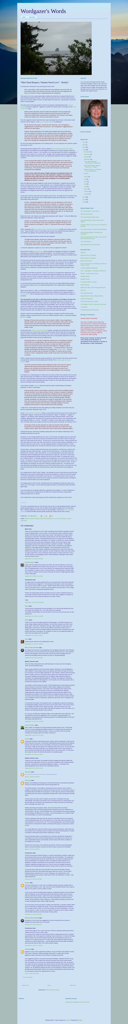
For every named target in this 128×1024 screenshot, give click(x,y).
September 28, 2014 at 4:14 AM (34, 768)
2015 (84, 147)
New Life (83, 290)
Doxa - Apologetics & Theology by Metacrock (93, 271)
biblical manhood (30, 518)
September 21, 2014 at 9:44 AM (34, 635)
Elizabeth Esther (85, 276)
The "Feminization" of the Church (90, 211)
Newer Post (25, 985)
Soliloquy (28, 949)
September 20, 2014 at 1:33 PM (34, 616)
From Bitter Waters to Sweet (89, 282)
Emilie (27, 620)
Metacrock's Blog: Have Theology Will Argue (93, 287)
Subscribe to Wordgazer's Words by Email (77, 1002)
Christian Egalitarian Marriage (89, 268)
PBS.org (24, 317)
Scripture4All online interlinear (33, 413)
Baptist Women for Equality (88, 255)
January (86, 194)
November (87, 154)
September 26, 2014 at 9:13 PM (34, 754)
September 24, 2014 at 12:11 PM (34, 735)
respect (69, 518)
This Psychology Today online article (62, 148)
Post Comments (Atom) (52, 990)
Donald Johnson (30, 562)
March (86, 189)
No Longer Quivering (86, 293)
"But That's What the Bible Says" (90, 217)
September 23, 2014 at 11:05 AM (34, 721)
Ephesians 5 (50, 518)
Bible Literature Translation (88, 258)
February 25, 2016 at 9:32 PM (33, 914)
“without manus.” (62, 349)
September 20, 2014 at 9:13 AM (34, 576)
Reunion (86, 173)
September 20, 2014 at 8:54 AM (34, 558)
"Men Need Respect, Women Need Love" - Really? (92, 166)
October (86, 157)
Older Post (73, 985)
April (85, 186)
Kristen (27, 739)
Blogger (80, 1020)
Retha (27, 606)
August (86, 176)
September (87, 159)
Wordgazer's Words (43, 11)
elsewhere (36, 385)
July (85, 179)
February (87, 191)
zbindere (67, 1020)
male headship (62, 518)
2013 (84, 197)
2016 (84, 145)
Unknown (28, 772)
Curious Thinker (30, 725)
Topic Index (32, 17)
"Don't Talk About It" (86, 241)
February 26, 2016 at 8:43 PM (33, 924)
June (85, 181)
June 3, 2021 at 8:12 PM (32, 973)
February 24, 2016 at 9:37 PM (33, 879)
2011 (84, 202)
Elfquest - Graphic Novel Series (89, 273)
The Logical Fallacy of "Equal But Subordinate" (94, 229)
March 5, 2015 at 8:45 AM (32, 777)
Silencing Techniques (87, 214)
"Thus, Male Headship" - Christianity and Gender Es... (92, 162)
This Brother (84, 307)
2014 (84, 149)
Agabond (83, 252)
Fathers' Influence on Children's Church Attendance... (93, 170)
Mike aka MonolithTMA (32, 647)
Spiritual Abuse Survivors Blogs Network (92, 296)
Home (23, 17)
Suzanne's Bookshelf (86, 298)
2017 (84, 142)
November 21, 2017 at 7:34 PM (33, 945)
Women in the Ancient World (39, 330)
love (56, 518)
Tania (26, 639)
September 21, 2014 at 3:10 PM (34, 644)
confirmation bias (38, 251)
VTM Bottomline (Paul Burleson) (90, 310)
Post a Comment (28, 977)
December (87, 152)
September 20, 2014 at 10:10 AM (34, 602)
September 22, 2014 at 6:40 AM (34, 657)
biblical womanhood (40, 518)
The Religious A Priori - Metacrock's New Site (93, 304)
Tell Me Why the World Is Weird (89, 301)
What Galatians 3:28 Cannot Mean (90, 244)
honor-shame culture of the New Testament (46, 229)
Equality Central (85, 279)
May (85, 184)
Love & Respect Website (47, 122)
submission (24, 520)
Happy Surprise (85, 284)
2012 (84, 199)
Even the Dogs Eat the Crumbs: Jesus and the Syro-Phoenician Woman (94, 237)
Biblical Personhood (86, 261)
